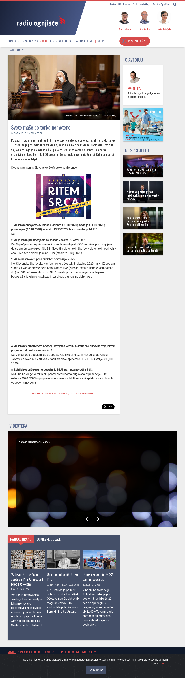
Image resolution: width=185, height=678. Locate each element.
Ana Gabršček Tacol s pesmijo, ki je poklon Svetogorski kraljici (138, 221)
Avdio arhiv (16, 50)
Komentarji (56, 41)
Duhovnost (72, 652)
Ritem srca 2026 (28, 41)
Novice (44, 41)
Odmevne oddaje (49, 539)
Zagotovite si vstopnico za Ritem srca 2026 (141, 171)
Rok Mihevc (134, 88)
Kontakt (127, 4)
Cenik (135, 4)
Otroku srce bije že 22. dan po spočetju (98, 576)
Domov (12, 41)
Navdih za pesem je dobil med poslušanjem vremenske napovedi (143, 195)
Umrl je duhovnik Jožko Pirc (62, 576)
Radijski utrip (84, 41)
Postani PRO (115, 4)
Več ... (164, 663)
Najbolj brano (20, 539)
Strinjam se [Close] (96, 670)
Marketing (144, 4)
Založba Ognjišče (161, 4)
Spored (102, 41)
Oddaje (69, 41)
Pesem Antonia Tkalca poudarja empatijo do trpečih (143, 249)
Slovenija (17, 133)
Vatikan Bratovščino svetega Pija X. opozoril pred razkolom (27, 579)
